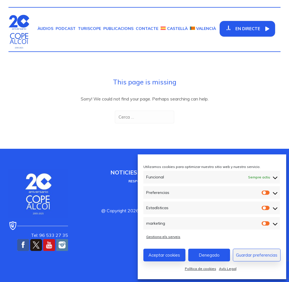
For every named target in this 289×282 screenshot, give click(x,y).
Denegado (209, 255)
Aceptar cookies (164, 255)
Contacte (147, 28)
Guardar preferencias (256, 255)
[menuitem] (174, 28)
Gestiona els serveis (163, 237)
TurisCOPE (89, 28)
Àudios (45, 28)
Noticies (123, 172)
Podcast (66, 28)
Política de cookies (200, 268)
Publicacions (118, 28)
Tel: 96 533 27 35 (49, 235)
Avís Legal (228, 268)
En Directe (248, 28)
